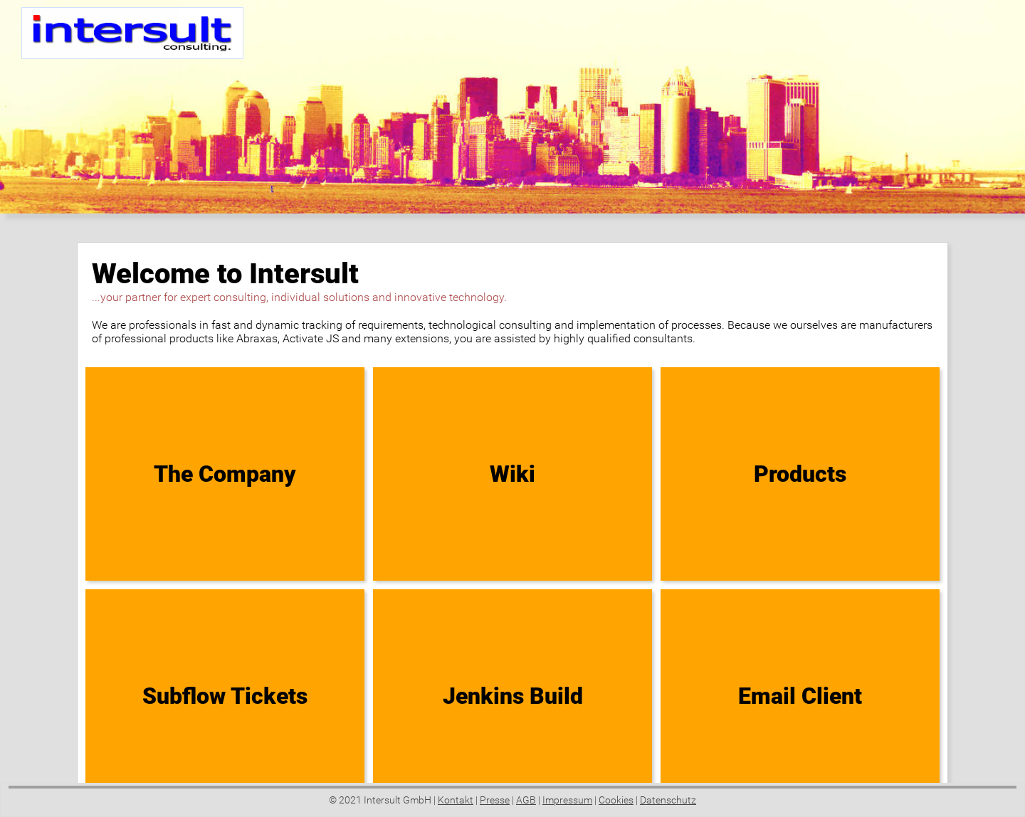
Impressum (567, 800)
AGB (526, 800)
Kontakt (455, 800)
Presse (495, 800)
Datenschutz (668, 800)
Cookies (616, 800)
